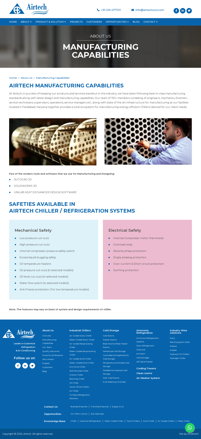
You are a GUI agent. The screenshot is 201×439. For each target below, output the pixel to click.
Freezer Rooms (110, 339)
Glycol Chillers (133, 421)
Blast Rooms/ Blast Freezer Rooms (115, 345)
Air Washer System (148, 378)
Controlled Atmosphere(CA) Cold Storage (116, 357)
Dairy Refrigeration (145, 345)
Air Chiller (74, 391)
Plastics (173, 346)
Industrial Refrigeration (90, 421)
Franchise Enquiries (100, 406)
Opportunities (117, 21)
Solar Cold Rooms (111, 378)
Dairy (172, 338)
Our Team (47, 347)
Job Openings (97, 414)
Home (13, 21)
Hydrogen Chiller (177, 358)
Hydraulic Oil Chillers (179, 354)
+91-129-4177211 (109, 10)
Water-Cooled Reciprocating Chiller (82, 353)
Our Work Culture (79, 414)
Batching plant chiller (180, 342)
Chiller (73, 421)
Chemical (140, 349)
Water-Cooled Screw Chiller (82, 339)
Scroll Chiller (148, 421)
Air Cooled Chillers (166, 421)
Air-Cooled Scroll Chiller (80, 359)
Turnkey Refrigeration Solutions (79, 397)
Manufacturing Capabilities (49, 341)
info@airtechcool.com (147, 10)
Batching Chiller (76, 379)
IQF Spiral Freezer (144, 361)
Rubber (173, 350)
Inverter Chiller (76, 375)
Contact (150, 21)
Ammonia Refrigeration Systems (147, 340)
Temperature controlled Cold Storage (116, 364)
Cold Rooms (108, 335)
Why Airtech (48, 359)
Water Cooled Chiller (114, 421)
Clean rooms (144, 373)
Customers (94, 21)
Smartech (193, 433)
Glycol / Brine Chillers (79, 387)
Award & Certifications (52, 355)
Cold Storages (142, 357)
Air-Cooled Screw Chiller (80, 335)
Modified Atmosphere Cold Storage (115, 372)
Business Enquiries (79, 406)
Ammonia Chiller (77, 367)
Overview (46, 335)
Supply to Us (118, 406)
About (26, 21)
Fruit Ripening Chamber (114, 382)
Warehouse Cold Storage (114, 351)
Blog (136, 21)
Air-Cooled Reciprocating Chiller (81, 345)
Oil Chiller (74, 383)
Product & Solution (51, 21)
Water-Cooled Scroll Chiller (81, 363)
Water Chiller (184, 421)
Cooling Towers (146, 368)
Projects (76, 21)
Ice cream (140, 353)
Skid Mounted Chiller (78, 371)
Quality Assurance (50, 351)
